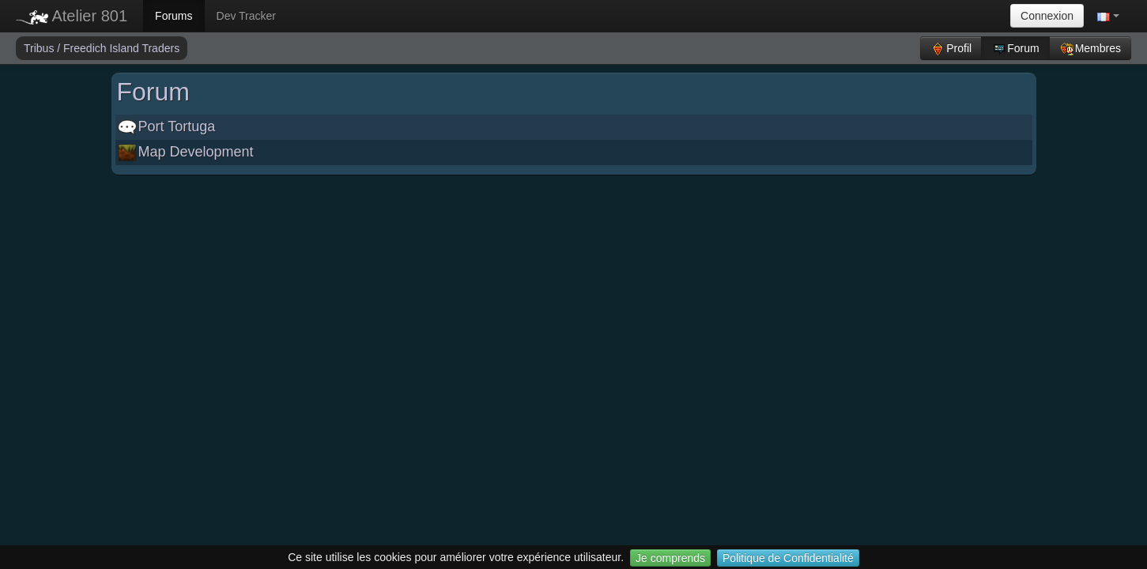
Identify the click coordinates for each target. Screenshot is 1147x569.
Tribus (40, 48)
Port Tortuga (167, 126)
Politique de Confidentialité (788, 558)
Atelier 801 (71, 15)
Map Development (186, 152)
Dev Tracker (246, 15)
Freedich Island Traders (121, 48)
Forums (173, 15)
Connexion (1047, 15)
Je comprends (670, 558)
